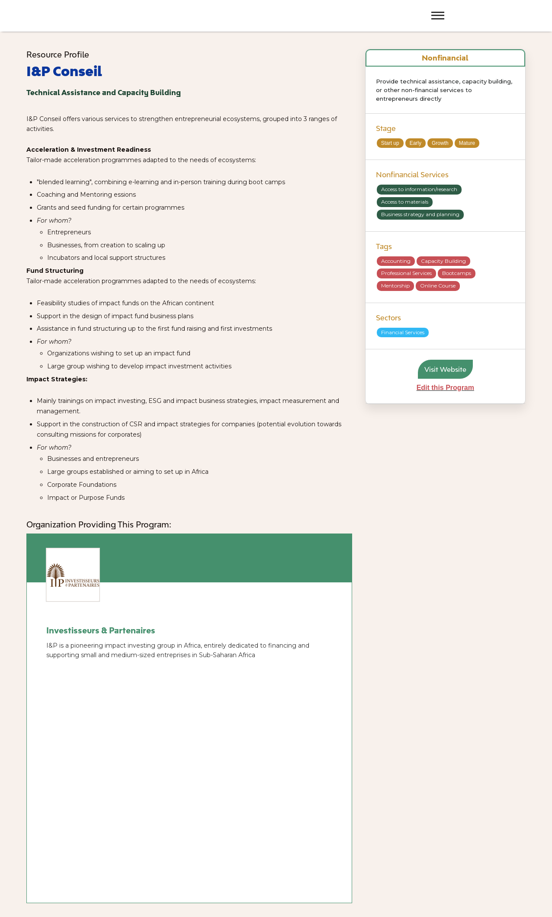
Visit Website (445, 369)
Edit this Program (445, 387)
